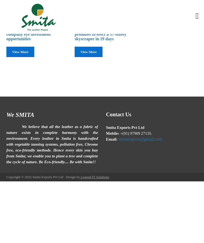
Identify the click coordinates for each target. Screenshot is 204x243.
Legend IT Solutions (94, 177)
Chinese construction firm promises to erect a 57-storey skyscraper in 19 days (100, 34)
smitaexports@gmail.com (140, 139)
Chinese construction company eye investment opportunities (28, 34)
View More (20, 52)
